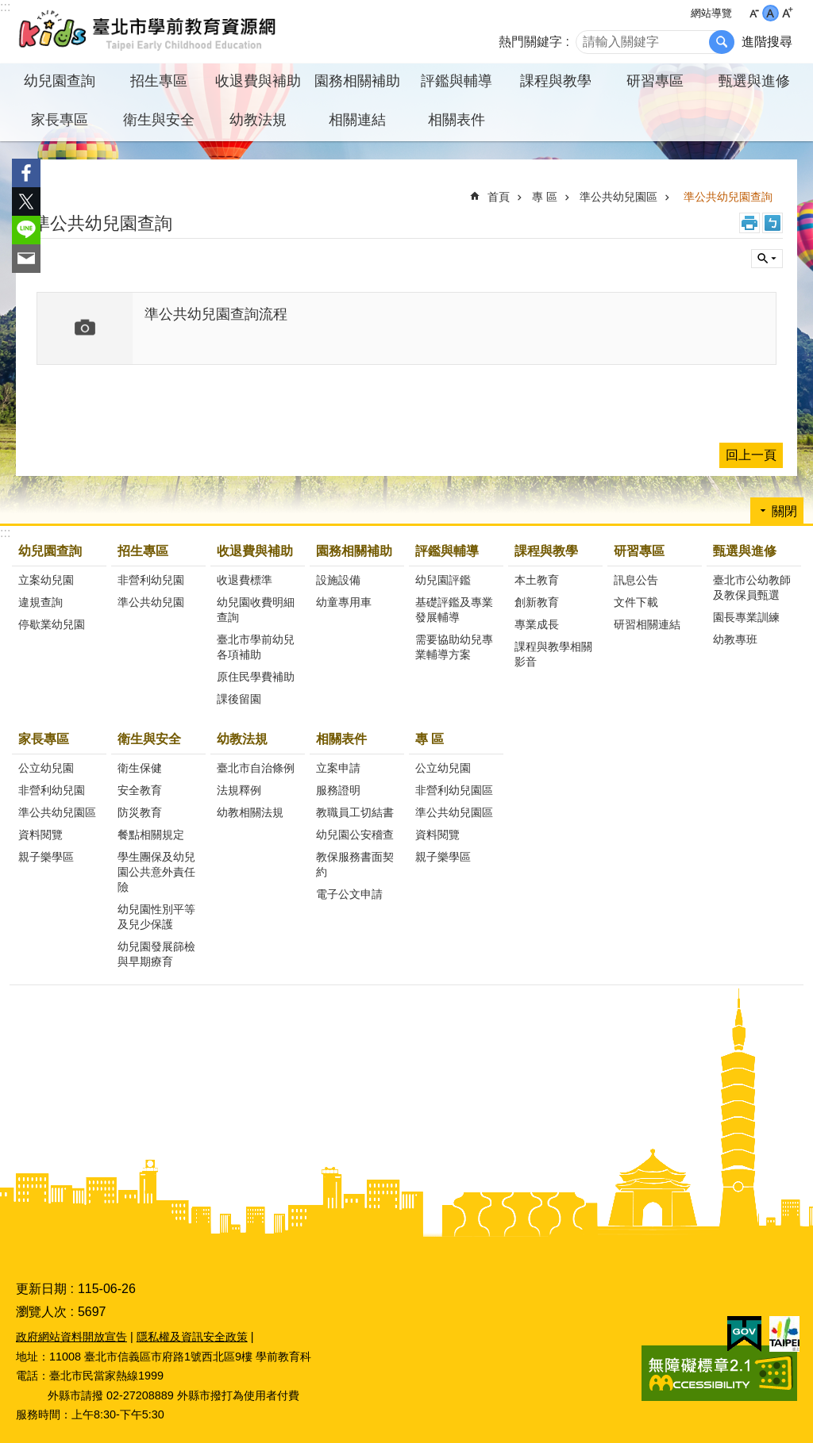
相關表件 (341, 739)
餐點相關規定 (151, 834)
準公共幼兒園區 (618, 196)
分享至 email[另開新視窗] (26, 258)
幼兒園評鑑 (443, 580)
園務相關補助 (354, 551)
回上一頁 (751, 455)
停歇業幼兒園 (51, 624)
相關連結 (357, 120)
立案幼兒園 (46, 580)
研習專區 (639, 551)
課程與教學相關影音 (553, 654)
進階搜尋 (767, 41)
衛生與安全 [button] (159, 120)
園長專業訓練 (746, 617)
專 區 (544, 196)
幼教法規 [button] (258, 120)
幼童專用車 (344, 602)
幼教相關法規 (250, 812)
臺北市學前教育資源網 (148, 31)
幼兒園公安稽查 (355, 834)
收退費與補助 (255, 551)
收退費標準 (244, 580)
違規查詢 (40, 602)
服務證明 (338, 790)
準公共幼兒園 (151, 602)
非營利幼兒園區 (454, 790)
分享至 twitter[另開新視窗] (26, 201)
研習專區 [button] (655, 81)
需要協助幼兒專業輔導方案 (454, 647)
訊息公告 (636, 580)
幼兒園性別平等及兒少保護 (156, 917)
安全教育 (140, 790)
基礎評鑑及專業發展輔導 (454, 610)
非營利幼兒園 (151, 580)
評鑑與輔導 (447, 551)
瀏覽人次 (41, 1311)
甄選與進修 (744, 551)
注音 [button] (772, 223)
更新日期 (41, 1288)
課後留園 (239, 699)
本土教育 (536, 580)
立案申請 (338, 768)
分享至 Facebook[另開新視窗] (26, 173)
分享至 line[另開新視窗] (26, 230)
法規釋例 (239, 790)
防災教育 (140, 812)
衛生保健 (140, 768)
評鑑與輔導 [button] (456, 81)
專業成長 (536, 624)
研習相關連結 (647, 624)
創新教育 (536, 602)
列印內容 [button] (749, 223)
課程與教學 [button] (555, 81)
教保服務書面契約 (355, 864)
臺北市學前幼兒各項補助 (256, 647)
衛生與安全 (149, 739)
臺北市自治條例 (256, 768)
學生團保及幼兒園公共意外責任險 (156, 871)
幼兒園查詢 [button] (59, 81)
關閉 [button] (767, 258)
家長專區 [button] (59, 120)
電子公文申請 (349, 894)
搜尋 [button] (721, 42)
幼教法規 (242, 739)
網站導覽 (711, 13)
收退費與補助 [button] (258, 81)
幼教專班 (735, 639)
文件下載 (636, 602)
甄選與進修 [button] (754, 81)
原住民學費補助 (256, 676)
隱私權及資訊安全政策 (192, 1336)
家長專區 (43, 739)
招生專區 (143, 551)
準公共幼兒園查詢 (728, 196)
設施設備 (338, 580)
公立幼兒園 (46, 768)
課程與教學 (546, 551)
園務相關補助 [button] (357, 81)
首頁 (498, 196)
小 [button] (754, 13)
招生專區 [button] (158, 81)
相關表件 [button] (456, 120)
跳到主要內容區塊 (8, 8)
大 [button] (787, 13)
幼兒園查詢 (50, 551)
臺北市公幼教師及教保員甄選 (752, 587)
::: (5, 6)
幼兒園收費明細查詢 (256, 610)
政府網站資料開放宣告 (71, 1336)
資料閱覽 (40, 834)
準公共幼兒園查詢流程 (215, 314)
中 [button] (770, 13)
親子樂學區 (46, 856)
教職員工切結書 (355, 812)
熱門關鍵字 (530, 41)
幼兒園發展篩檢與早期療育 (156, 954)
